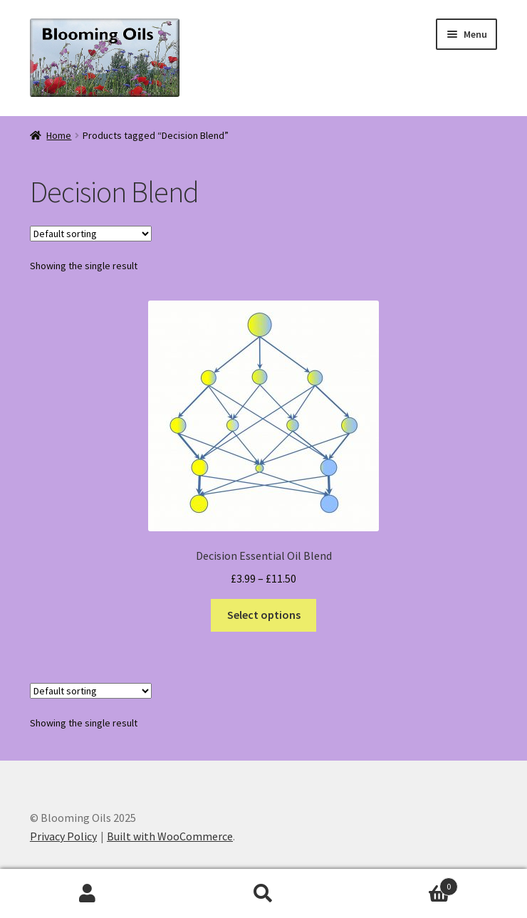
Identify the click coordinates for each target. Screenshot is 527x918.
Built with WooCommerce (170, 836)
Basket (404, 883)
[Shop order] (91, 233)
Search (264, 894)
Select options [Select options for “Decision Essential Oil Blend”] (264, 614)
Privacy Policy (63, 836)
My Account (88, 894)
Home (58, 135)
